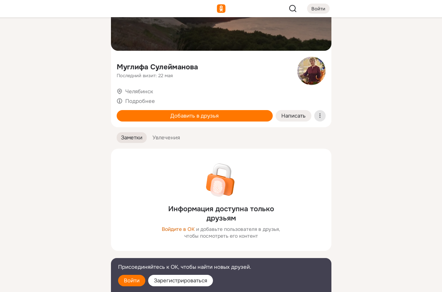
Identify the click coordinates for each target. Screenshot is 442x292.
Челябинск (139, 91)
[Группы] (89, 34)
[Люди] (57, 65)
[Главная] (26, 34)
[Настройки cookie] (58, 282)
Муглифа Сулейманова (157, 67)
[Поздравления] (57, 97)
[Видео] (89, 65)
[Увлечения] (57, 34)
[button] (132, 137)
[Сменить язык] (58, 252)
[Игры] (89, 97)
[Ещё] (58, 236)
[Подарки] (26, 97)
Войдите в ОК (178, 229)
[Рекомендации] (57, 128)
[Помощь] (26, 128)
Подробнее (140, 101)
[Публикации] (26, 65)
